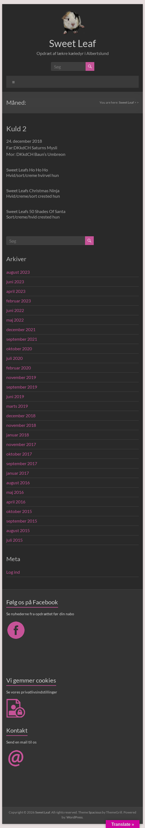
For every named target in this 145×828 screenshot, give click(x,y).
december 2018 (20, 415)
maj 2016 (15, 492)
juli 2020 (14, 358)
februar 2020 (18, 367)
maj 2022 (15, 319)
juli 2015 (14, 540)
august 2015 (18, 530)
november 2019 (21, 377)
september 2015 (21, 520)
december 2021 (20, 329)
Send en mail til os (21, 742)
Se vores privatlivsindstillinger (31, 692)
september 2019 (21, 386)
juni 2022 (15, 310)
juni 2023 (15, 281)
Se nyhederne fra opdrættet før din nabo (40, 613)
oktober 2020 (19, 348)
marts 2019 (17, 406)
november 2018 (21, 425)
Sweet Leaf (72, 43)
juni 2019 (15, 396)
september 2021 (21, 339)
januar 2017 (17, 473)
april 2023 (15, 291)
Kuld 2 (16, 128)
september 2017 (21, 463)
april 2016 (15, 501)
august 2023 (18, 272)
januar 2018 (17, 434)
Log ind (13, 572)
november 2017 (21, 444)
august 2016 (18, 482)
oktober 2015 (19, 511)
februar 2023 (18, 300)
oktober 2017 (19, 453)
